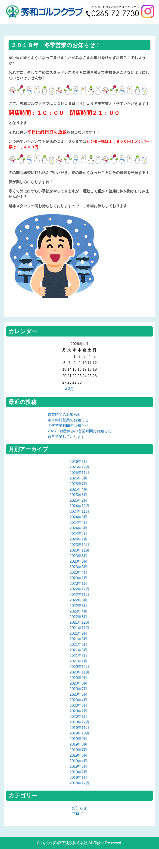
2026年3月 (78, 462)
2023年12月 (79, 545)
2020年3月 (78, 705)
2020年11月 (79, 672)
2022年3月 (78, 617)
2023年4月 (78, 572)
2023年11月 (79, 550)
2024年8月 (78, 517)
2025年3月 (78, 495)
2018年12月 (79, 783)
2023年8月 (78, 556)
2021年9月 (78, 633)
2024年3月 (78, 528)
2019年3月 (78, 766)
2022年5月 (78, 606)
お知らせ (79, 808)
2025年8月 (78, 478)
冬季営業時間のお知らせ (68, 426)
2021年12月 (79, 622)
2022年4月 (78, 611)
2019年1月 (78, 777)
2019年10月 (79, 733)
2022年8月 (78, 600)
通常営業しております (66, 437)
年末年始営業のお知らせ (68, 420)
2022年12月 (79, 589)
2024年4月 (78, 523)
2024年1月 (78, 539)
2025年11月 (79, 473)
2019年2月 (78, 772)
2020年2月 (78, 711)
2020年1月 (78, 717)
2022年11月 (79, 595)
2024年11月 (79, 511)
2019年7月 (78, 750)
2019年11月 (79, 728)
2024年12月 (79, 506)
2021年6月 (78, 644)
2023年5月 (78, 567)
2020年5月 (78, 694)
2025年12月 (79, 467)
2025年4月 (78, 489)
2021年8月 (78, 639)
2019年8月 (78, 744)
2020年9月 (78, 678)
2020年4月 (78, 700)
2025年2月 (78, 500)
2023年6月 (78, 561)
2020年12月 (79, 667)
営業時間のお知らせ (64, 414)
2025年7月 (78, 484)
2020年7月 (78, 689)
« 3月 (69, 389)
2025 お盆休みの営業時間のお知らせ (80, 431)
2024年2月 (78, 534)
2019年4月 (78, 761)
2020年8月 (78, 683)
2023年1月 (78, 583)
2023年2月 (78, 578)
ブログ (77, 814)
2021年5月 (78, 650)
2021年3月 (78, 656)
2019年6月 (78, 755)
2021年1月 (78, 661)
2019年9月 (78, 739)
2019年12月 (79, 722)
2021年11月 (79, 628)
